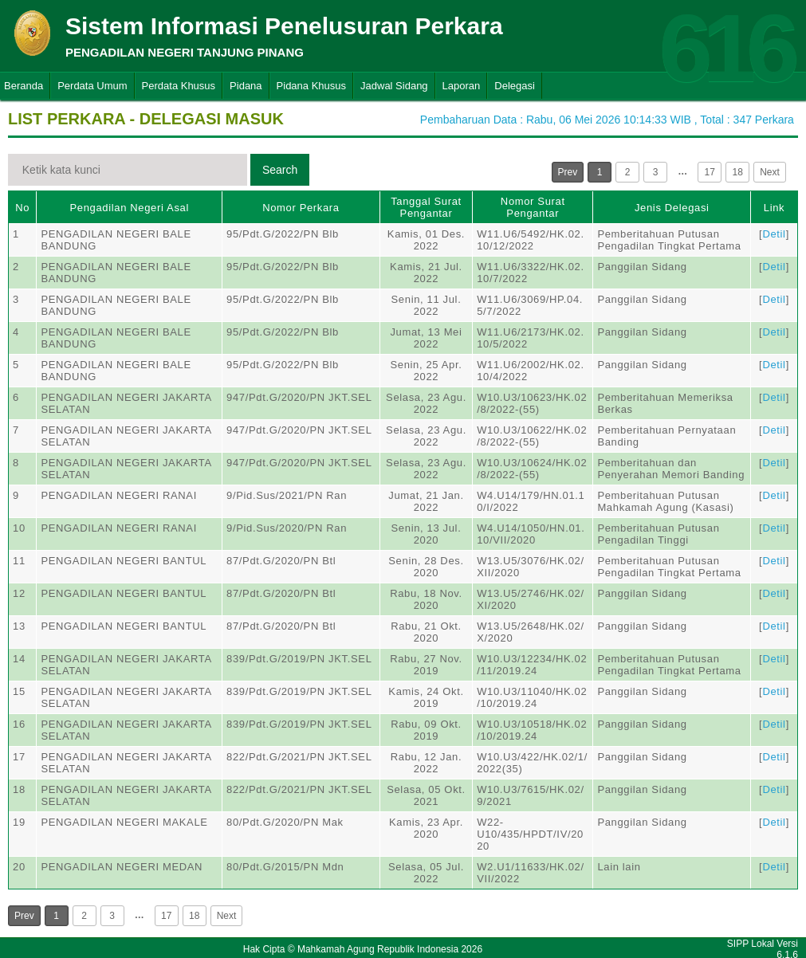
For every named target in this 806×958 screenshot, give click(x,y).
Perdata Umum (92, 86)
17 (710, 172)
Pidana (245, 86)
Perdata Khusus (179, 86)
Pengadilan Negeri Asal (129, 208)
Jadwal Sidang (394, 86)
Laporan (461, 86)
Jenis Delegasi (672, 208)
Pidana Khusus (311, 86)
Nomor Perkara (301, 208)
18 (738, 172)
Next (770, 172)
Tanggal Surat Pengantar (426, 207)
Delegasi (514, 86)
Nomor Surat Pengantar (533, 207)
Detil (773, 234)
